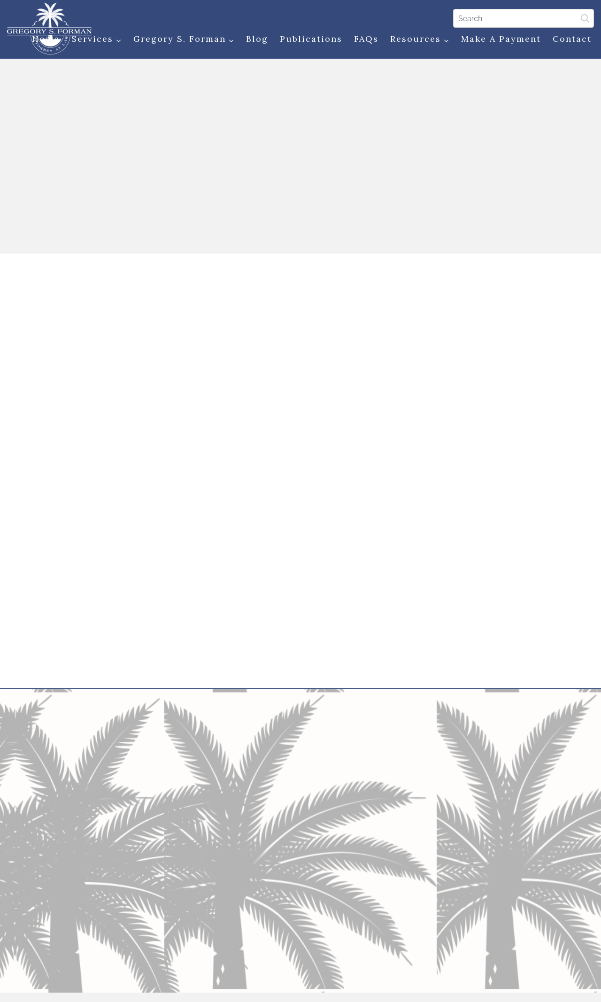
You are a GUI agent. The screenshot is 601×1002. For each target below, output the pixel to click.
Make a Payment (501, 38)
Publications (311, 38)
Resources (419, 39)
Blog (257, 38)
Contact (572, 38)
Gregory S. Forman (183, 39)
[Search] (523, 18)
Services (96, 39)
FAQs (366, 38)
